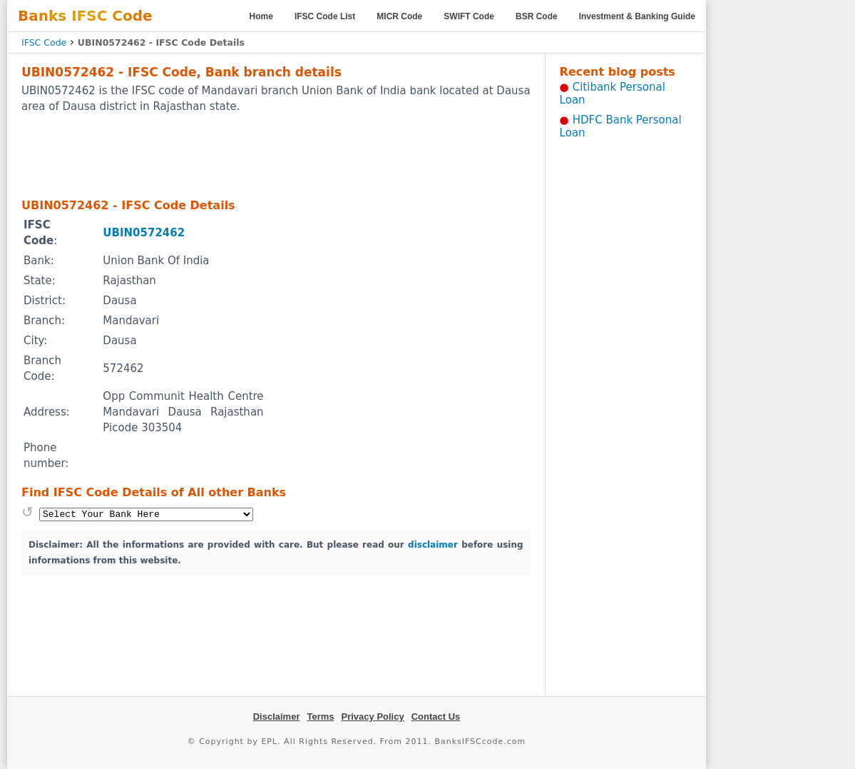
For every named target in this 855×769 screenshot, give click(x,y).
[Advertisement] (276, 155)
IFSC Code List (325, 16)
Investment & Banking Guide (637, 16)
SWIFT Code (469, 16)
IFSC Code (43, 42)
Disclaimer (276, 716)
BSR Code (537, 16)
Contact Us (436, 716)
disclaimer (433, 545)
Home (261, 16)
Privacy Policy (373, 716)
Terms (320, 716)
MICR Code (399, 16)
